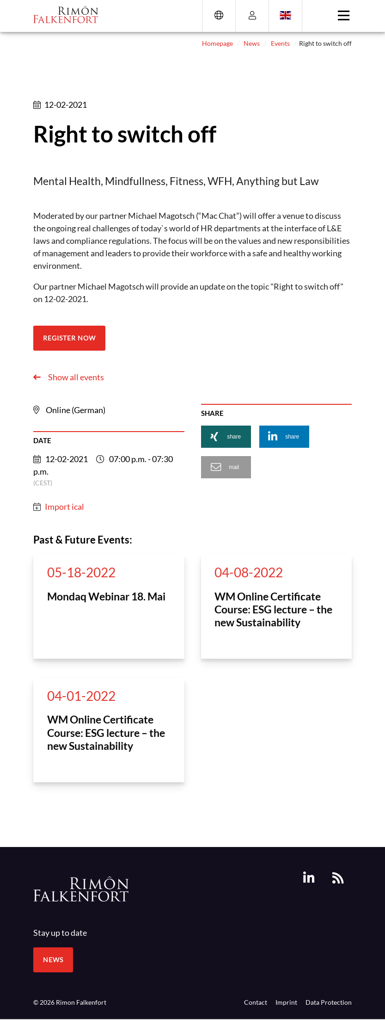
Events (280, 43)
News (252, 43)
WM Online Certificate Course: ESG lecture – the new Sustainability (273, 609)
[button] (226, 437)
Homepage (217, 43)
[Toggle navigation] (343, 16)
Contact (255, 1003)
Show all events (75, 377)
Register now (69, 338)
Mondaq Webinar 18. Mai (106, 596)
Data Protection (329, 1003)
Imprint (286, 1003)
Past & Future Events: (82, 540)
